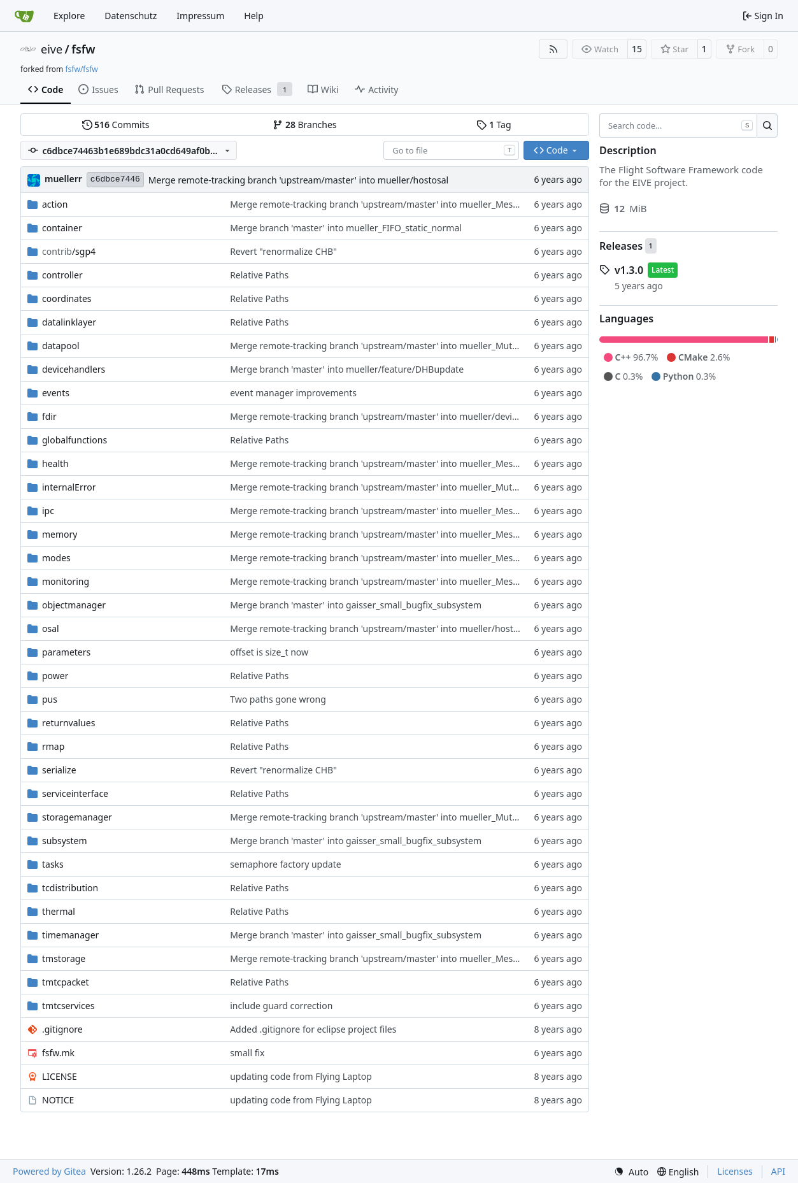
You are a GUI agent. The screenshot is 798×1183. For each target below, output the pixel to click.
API (778, 1171)
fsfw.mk (58, 1053)
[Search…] (767, 125)
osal (50, 628)
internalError (69, 487)
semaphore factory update (285, 864)
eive (51, 49)
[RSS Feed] (553, 49)
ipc (48, 511)
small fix (247, 1053)
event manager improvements (293, 393)
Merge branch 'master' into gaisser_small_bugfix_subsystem (355, 605)
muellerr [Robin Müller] (63, 179)
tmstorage (63, 958)
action (55, 204)
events (55, 393)
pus (49, 699)
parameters (66, 652)
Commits (116, 124)
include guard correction (281, 1006)
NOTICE (58, 1100)
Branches (304, 124)
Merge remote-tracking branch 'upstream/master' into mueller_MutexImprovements (406, 346)
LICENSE (59, 1076)
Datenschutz (130, 16)
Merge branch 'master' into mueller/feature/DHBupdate (347, 369)
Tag (493, 124)
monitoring (65, 581)
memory (59, 534)
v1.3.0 (629, 270)
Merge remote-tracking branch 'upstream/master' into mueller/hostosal (298, 180)
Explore (69, 16)
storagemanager (77, 817)
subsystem (64, 841)
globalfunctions (74, 440)
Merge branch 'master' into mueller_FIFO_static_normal (346, 228)
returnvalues (68, 723)
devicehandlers (73, 369)
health (55, 463)
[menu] (631, 1172)
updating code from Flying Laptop (301, 1076)
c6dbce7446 (115, 179)
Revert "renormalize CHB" (283, 251)
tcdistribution (70, 888)
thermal (58, 911)
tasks (53, 864)
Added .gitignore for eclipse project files (313, 1029)
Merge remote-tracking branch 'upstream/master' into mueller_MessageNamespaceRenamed (426, 204)
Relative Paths (259, 275)
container (62, 228)
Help (254, 16)
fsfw (83, 49)
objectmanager (74, 605)
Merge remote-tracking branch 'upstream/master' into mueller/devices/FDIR (389, 416)
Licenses (735, 1171)
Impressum (200, 16)
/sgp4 (69, 251)
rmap (53, 746)
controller (62, 275)
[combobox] (451, 150)
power (55, 676)
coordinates (67, 298)
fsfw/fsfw (81, 69)
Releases (621, 246)
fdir (49, 416)
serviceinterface (75, 793)
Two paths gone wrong (278, 699)
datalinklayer (69, 322)
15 (637, 49)
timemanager (70, 935)
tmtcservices (68, 1006)
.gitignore (62, 1029)
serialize (59, 770)
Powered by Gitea (49, 1171)
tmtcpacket (65, 982)
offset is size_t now (269, 652)
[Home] (24, 15)
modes (56, 558)
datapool (61, 346)
